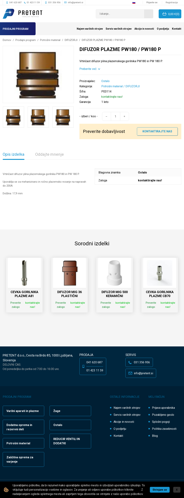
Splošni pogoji (161, 421)
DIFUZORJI (132, 86)
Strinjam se (160, 489)
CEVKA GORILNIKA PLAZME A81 (24, 294)
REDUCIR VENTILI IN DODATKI (66, 441)
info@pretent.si (75, 2)
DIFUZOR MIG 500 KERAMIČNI (115, 294)
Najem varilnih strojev (90, 28)
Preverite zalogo (15, 305)
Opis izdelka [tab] (13, 154)
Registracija (172, 2)
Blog (155, 435)
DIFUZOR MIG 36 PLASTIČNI (69, 294)
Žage (56, 411)
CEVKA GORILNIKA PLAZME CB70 (160, 294)
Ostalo (57, 425)
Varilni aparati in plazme (22, 411)
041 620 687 (15, 2)
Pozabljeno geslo (163, 414)
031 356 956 (54, 2)
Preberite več (87, 69)
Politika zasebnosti (164, 428)
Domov (7, 40)
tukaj (137, 489)
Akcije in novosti (144, 28)
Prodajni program (15, 28)
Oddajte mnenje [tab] (49, 154)
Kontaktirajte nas (157, 131)
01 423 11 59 (33, 2)
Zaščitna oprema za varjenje (19, 459)
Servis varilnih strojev (119, 28)
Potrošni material (112, 86)
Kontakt (176, 28)
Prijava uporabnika (163, 407)
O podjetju (163, 28)
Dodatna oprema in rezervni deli (19, 427)
